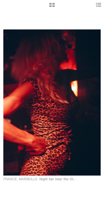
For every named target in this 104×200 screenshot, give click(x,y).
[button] (52, 7)
